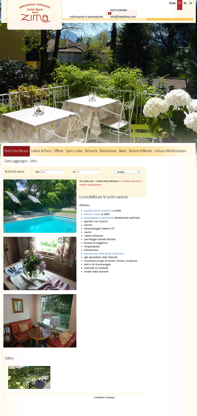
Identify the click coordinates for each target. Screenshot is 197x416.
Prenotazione (108, 151)
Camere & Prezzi (41, 151)
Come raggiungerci (16, 161)
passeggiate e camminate (99, 217)
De (185, 3)
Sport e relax (74, 151)
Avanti (120, 171)
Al (74, 172)
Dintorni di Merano (140, 151)
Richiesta (91, 151)
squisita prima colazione (98, 210)
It (180, 3)
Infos (33, 161)
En (190, 3)
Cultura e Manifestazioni (170, 151)
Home (172, 3)
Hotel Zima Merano (16, 151)
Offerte (58, 151)
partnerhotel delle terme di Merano (104, 253)
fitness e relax (92, 214)
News (122, 151)
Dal (37, 172)
